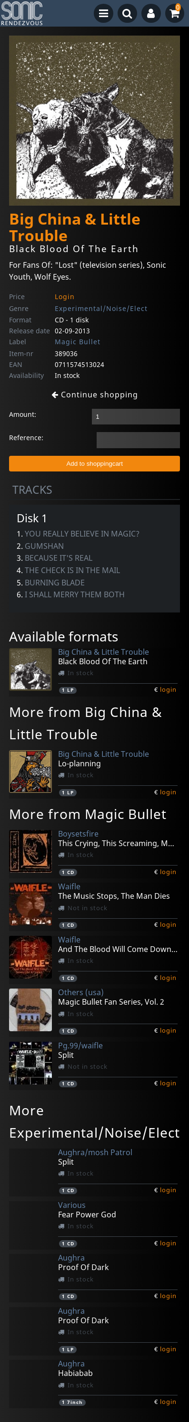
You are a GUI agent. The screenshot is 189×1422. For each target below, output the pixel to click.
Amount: (22, 414)
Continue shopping (94, 394)
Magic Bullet (77, 341)
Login (65, 296)
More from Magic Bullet (88, 814)
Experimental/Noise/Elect (101, 308)
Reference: (26, 437)
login (168, 689)
